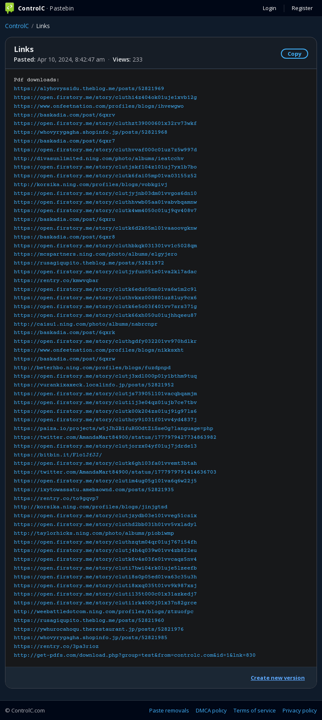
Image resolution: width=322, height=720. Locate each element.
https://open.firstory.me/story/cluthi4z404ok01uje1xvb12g (105, 98)
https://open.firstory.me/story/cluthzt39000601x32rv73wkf (105, 124)
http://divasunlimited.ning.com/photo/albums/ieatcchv (99, 159)
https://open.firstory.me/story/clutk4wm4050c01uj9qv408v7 (105, 211)
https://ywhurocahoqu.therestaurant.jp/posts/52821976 (99, 629)
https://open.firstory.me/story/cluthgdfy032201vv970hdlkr (105, 341)
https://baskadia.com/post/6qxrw (64, 359)
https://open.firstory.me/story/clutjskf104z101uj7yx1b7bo (105, 167)
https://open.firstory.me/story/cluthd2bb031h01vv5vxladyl (105, 525)
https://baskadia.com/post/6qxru (64, 220)
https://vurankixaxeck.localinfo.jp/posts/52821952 (94, 385)
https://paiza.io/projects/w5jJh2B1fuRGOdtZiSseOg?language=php (113, 429)
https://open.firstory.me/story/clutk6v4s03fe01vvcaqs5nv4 (105, 559)
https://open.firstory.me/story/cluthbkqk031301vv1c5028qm (105, 246)
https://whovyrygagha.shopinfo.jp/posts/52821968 (90, 132)
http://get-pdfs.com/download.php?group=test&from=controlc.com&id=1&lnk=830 (135, 655)
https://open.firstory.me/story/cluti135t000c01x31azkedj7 (105, 594)
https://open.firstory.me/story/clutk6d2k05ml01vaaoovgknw (105, 228)
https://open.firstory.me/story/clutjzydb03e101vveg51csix (105, 516)
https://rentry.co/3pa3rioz (56, 647)
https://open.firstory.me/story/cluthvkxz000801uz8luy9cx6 (105, 298)
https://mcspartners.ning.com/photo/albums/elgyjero (95, 254)
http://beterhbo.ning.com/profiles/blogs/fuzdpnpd (92, 368)
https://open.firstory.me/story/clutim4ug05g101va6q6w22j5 (105, 481)
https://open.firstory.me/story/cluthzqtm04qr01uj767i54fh (105, 542)
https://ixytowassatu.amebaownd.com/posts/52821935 (94, 490)
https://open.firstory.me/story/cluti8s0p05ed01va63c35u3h (105, 577)
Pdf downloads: (135, 367)
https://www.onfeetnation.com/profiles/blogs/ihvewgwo (99, 106)
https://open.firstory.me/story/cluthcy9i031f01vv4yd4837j (105, 420)
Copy (294, 53)
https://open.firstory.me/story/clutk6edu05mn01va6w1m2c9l (105, 290)
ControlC (17, 26)
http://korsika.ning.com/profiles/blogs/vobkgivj (90, 185)
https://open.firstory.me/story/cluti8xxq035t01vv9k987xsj (105, 586)
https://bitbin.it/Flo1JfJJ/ (58, 455)
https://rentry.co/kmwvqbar (56, 281)
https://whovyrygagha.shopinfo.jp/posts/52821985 (90, 638)
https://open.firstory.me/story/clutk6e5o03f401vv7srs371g (105, 307)
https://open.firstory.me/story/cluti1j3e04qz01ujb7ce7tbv (105, 403)
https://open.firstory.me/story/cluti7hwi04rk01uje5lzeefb (105, 568)
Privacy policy (300, 710)
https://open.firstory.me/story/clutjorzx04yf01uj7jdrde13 (105, 446)
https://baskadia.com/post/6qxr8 (64, 237)
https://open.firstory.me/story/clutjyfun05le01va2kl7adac (105, 272)
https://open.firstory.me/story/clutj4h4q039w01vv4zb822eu (105, 551)
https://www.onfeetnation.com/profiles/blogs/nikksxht (99, 350)
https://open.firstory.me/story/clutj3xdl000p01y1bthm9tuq (105, 376)
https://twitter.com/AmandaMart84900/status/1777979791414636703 (115, 472)
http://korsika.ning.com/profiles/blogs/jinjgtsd (90, 507)
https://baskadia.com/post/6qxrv (64, 115)
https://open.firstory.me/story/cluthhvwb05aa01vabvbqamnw (105, 202)
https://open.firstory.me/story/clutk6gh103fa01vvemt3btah (105, 463)
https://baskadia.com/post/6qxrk (64, 333)
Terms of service (255, 710)
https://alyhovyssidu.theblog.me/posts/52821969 (89, 89)
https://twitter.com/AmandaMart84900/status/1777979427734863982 (115, 437)
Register (302, 8)
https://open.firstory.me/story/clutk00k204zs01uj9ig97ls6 (105, 411)
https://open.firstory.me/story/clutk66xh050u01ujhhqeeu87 (105, 316)
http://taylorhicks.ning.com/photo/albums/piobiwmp (94, 533)
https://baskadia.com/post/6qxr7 (64, 141)
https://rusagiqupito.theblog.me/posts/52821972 (89, 263)
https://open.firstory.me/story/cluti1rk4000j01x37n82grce (105, 603)
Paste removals (169, 710)
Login (269, 8)
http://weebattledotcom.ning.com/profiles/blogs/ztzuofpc (104, 612)
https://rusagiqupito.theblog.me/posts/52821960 (89, 621)
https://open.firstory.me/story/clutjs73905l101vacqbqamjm (105, 394)
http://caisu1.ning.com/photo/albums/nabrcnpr (86, 324)
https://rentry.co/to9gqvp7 (56, 499)
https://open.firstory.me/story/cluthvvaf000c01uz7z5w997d (105, 150)
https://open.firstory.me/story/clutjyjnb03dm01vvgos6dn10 (105, 194)
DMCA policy (211, 710)
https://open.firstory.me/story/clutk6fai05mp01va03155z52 (105, 176)
